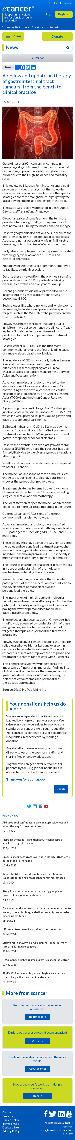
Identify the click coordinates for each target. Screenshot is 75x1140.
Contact (7, 1112)
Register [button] (64, 14)
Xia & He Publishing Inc (30, 689)
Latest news (37, 57)
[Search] (68, 47)
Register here (37, 1016)
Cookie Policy (10, 1120)
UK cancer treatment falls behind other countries (31, 929)
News (12, 47)
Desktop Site (10, 1127)
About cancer (37, 1068)
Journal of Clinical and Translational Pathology (35, 209)
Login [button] (49, 14)
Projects (7, 1116)
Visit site (37, 1041)
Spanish (68, 3)
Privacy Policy (10, 1131)
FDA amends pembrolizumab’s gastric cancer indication (35, 959)
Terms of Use (10, 1123)
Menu (13, 36)
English (53, 3)
